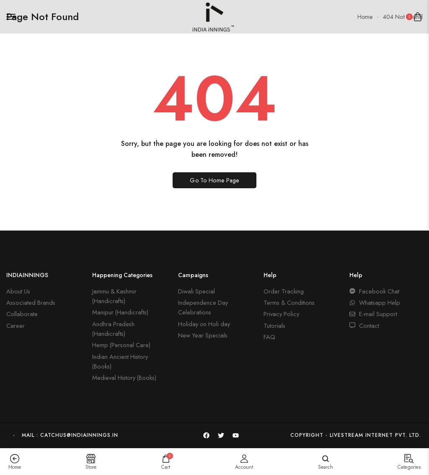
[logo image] (211, 15)
